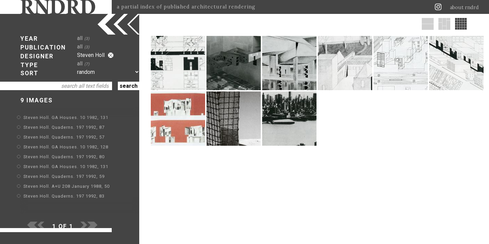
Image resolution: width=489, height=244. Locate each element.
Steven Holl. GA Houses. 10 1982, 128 (65, 146)
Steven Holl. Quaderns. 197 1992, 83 (64, 196)
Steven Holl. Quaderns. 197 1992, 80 (64, 156)
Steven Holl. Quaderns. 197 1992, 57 (64, 137)
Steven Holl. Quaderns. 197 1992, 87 (64, 127)
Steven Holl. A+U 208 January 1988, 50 (66, 186)
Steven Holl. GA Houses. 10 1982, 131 (65, 117)
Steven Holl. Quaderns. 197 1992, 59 (64, 176)
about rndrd (464, 7)
